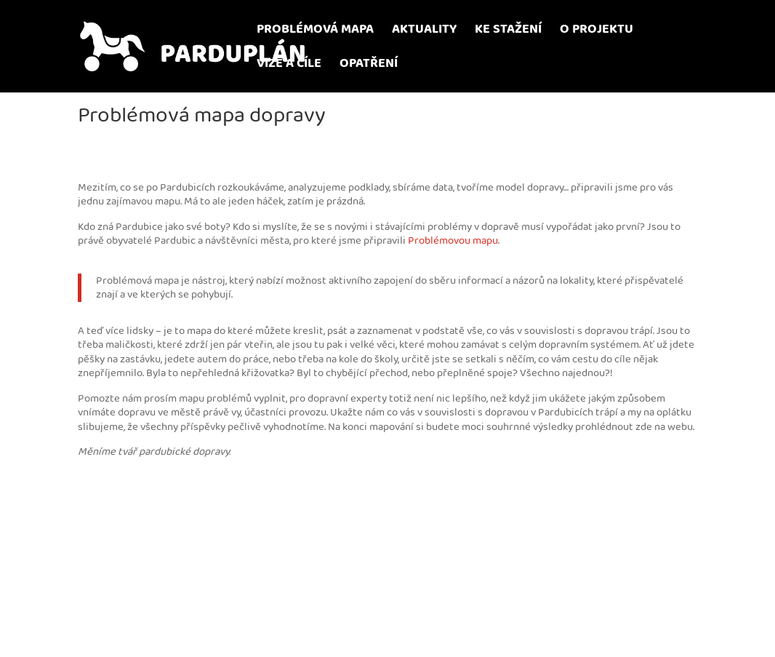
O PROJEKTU (596, 31)
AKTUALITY (424, 31)
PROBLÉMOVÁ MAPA (315, 31)
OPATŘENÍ (369, 65)
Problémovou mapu (453, 240)
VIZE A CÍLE (289, 65)
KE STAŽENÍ (508, 31)
